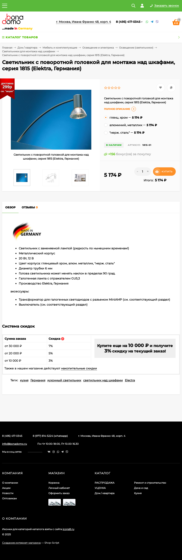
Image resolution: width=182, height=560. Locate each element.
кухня (24, 380)
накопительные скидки (79, 368)
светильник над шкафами (103, 380)
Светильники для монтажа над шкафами (28, 51)
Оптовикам (9, 498)
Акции (6, 488)
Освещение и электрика (98, 47)
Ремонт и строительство (150, 482)
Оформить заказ (58, 493)
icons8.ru (68, 529)
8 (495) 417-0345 (128, 22)
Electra (130, 380)
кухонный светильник (64, 380)
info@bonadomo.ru (14, 443)
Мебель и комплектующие (60, 47)
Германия (37, 380)
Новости (7, 493)
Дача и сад (141, 488)
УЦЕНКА (100, 488)
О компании (10, 482)
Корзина (53, 482)
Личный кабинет (59, 488)
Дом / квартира (27, 47)
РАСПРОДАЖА (104, 482)
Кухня (138, 493)
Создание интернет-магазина (21, 542)
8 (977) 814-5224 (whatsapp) (50, 435)
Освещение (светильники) (136, 47)
